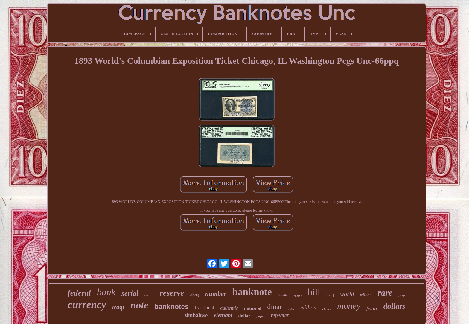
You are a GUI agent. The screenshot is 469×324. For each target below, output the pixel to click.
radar (297, 296)
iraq (330, 294)
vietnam (223, 315)
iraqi (118, 307)
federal (79, 292)
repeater (280, 315)
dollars (394, 306)
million (308, 307)
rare (384, 292)
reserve (171, 292)
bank (106, 292)
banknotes (171, 307)
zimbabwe (196, 315)
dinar (274, 307)
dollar (244, 315)
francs (371, 308)
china (148, 295)
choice (326, 309)
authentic (229, 308)
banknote (252, 292)
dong (194, 295)
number (215, 293)
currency (87, 305)
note (139, 305)
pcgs (402, 295)
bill (314, 292)
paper (260, 316)
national (252, 308)
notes (291, 309)
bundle (283, 295)
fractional (204, 308)
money (348, 306)
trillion (365, 295)
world (347, 294)
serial (129, 293)
